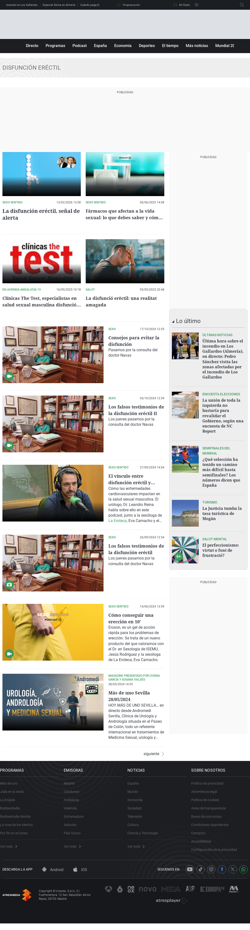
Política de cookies (207, 803)
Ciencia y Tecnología (145, 836)
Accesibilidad (203, 844)
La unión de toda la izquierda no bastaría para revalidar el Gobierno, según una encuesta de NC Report (223, 412)
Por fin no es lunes (16, 836)
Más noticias (197, 45)
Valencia (72, 811)
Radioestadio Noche (17, 819)
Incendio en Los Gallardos (22, 5)
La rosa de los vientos (18, 828)
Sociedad (137, 811)
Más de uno (11, 786)
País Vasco (74, 836)
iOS (80, 876)
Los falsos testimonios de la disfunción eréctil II (135, 413)
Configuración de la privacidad (217, 852)
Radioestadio (12, 811)
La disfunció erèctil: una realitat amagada (115, 301)
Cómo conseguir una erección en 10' (133, 618)
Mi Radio (181, 5)
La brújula (10, 803)
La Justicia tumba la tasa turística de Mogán (222, 507)
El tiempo (170, 45)
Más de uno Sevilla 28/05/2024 (131, 695)
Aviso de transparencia (211, 811)
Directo (32, 45)
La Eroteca (117, 520)
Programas (55, 45)
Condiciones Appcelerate (212, 828)
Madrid (71, 786)
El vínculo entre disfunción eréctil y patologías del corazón (136, 482)
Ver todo (11, 849)
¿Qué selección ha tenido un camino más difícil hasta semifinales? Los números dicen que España (221, 467)
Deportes (147, 45)
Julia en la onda (14, 795)
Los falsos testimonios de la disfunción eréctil (135, 552)
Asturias (72, 828)
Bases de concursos (209, 819)
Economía (123, 45)
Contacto (201, 836)
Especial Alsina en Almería (59, 5)
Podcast (80, 45)
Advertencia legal (206, 795)
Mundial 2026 (227, 45)
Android (52, 876)
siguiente (154, 753)
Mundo (135, 795)
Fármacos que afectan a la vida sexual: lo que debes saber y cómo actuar (123, 217)
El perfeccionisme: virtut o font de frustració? (220, 544)
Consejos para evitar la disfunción (133, 340)
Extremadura (76, 819)
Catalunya (74, 795)
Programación (128, 5)
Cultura (135, 828)
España (100, 45)
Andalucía (73, 803)
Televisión (137, 819)
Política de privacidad (210, 786)
